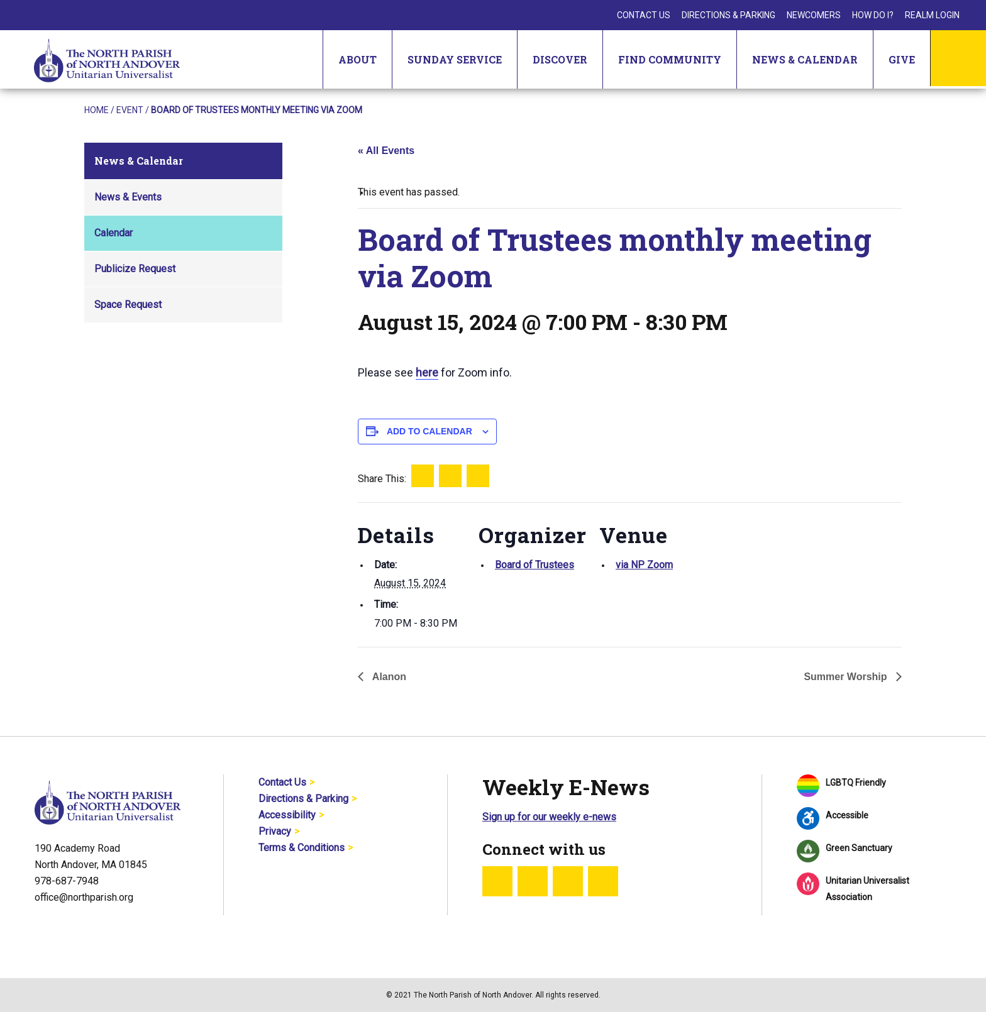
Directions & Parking (728, 15)
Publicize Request (134, 269)
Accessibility (287, 815)
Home (96, 110)
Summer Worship (847, 676)
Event (129, 110)
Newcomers (814, 15)
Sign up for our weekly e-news (549, 817)
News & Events (128, 197)
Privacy (274, 831)
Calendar (113, 233)
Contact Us (643, 15)
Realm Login (932, 15)
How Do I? (873, 15)
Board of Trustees (534, 565)
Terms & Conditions (301, 848)
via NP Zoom (644, 565)
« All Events (386, 150)
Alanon (388, 676)
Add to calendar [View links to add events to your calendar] (429, 431)
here (427, 372)
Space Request (128, 305)
